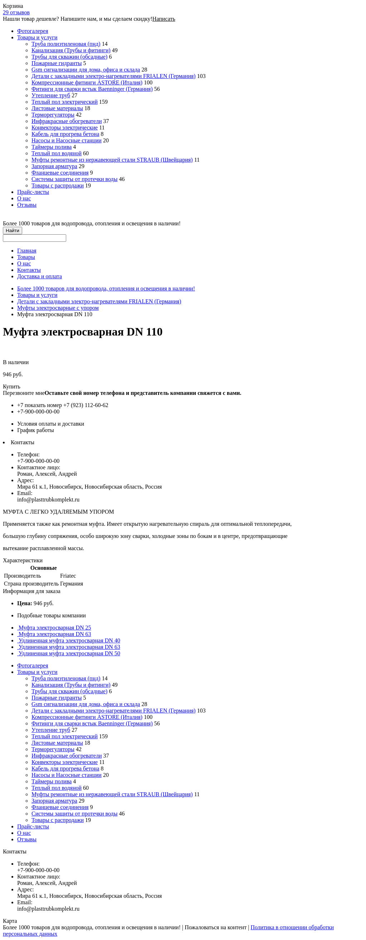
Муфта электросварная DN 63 (54, 634)
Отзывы (26, 205)
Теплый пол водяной (56, 153)
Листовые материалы (57, 108)
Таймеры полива (51, 147)
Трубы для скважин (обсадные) (69, 57)
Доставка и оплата (39, 276)
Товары (26, 257)
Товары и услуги (37, 37)
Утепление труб (50, 95)
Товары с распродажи (57, 185)
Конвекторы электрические (64, 127)
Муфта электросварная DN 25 (54, 628)
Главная (26, 251)
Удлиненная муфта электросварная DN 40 (68, 640)
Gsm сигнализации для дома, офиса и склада (85, 70)
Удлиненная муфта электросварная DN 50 (68, 653)
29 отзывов (16, 12)
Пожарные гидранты (56, 63)
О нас (24, 198)
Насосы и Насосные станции (66, 140)
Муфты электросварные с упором (58, 308)
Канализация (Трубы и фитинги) (71, 50)
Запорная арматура (54, 166)
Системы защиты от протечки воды (74, 179)
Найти (12, 230)
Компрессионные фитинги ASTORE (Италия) (86, 82)
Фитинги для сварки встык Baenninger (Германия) (92, 89)
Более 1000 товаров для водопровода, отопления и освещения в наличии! (106, 288)
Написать (163, 19)
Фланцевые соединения (60, 173)
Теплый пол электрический (64, 102)
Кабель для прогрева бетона (65, 134)
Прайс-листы (33, 192)
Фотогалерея (32, 31)
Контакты (29, 270)
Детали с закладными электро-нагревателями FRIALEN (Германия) (113, 76)
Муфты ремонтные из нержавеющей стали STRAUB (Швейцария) (112, 160)
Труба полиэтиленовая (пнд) (66, 44)
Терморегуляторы (52, 115)
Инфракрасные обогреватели (66, 121)
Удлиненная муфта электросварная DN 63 (68, 647)
